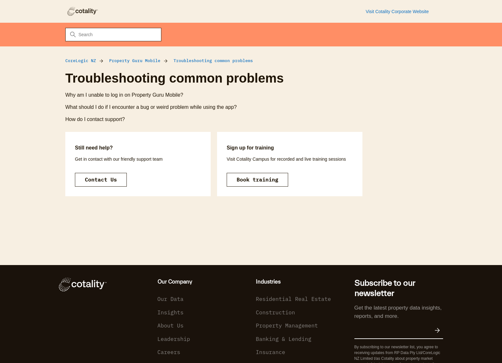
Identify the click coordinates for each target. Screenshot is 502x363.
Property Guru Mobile (134, 60)
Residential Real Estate (293, 298)
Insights (171, 312)
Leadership (174, 339)
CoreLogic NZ (80, 60)
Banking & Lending (283, 339)
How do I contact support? (95, 119)
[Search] (113, 34)
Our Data (171, 298)
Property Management (287, 325)
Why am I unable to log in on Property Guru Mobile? (124, 95)
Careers (169, 352)
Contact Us (101, 179)
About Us (171, 325)
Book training (257, 179)
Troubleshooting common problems (213, 60)
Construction (275, 312)
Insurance (270, 352)
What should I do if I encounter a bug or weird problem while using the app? (151, 107)
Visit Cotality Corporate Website (397, 11)
